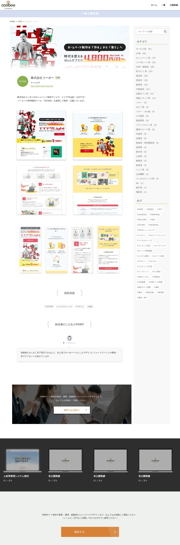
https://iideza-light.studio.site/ (42, 86)
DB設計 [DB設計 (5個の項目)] (151, 209)
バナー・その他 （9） (146, 111)
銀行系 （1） (142, 187)
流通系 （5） (142, 138)
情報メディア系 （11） (146, 98)
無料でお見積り (72, 410)
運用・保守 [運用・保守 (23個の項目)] (142, 298)
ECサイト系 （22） (145, 71)
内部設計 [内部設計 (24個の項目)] (157, 277)
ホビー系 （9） (143, 107)
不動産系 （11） (143, 89)
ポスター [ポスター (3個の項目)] (153, 261)
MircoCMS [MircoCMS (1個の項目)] (142, 220)
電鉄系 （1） (142, 192)
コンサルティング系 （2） (148, 178)
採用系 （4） (142, 147)
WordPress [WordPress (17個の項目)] (154, 225)
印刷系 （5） (142, 134)
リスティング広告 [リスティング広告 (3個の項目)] (145, 266)
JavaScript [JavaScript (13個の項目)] (142, 214)
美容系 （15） (142, 80)
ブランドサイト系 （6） (147, 125)
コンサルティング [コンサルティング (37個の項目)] (145, 240)
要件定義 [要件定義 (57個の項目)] (150, 292)
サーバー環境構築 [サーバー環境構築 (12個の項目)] (145, 251)
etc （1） (140, 183)
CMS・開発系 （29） (146, 67)
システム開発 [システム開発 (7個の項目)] (143, 256)
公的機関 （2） (143, 174)
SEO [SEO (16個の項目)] (153, 220)
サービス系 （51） (144, 49)
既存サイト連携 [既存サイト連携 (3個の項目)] (144, 287)
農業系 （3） (142, 161)
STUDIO (50, 307)
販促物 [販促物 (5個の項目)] (161, 292)
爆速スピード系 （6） (146, 129)
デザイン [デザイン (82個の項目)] (141, 261)
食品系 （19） (142, 76)
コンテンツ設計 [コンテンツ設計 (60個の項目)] (144, 246)
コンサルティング (65, 307)
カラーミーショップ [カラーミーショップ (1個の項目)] (158, 235)
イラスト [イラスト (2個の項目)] (141, 235)
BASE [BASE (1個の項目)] (140, 209)
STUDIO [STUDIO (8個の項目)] (141, 225)
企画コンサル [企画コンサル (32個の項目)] (143, 277)
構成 (90, 307)
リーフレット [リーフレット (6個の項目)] (143, 272)
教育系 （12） (142, 85)
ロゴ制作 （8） (143, 116)
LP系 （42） (141, 53)
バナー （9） (142, 102)
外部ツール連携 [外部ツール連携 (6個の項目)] (156, 282)
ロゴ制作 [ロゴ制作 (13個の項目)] (157, 272)
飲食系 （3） (142, 165)
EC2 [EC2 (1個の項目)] (160, 209)
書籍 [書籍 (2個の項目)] (157, 287)
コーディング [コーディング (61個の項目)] (160, 246)
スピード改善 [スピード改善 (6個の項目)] (159, 256)
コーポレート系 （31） (146, 62)
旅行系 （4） (142, 152)
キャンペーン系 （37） (146, 58)
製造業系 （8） (143, 120)
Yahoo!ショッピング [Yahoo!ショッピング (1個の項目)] (146, 230)
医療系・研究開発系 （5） (148, 143)
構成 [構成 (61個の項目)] (140, 292)
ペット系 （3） (143, 169)
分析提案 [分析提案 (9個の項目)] (141, 282)
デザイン (80, 307)
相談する (79, 531)
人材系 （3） (142, 156)
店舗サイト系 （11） (145, 93)
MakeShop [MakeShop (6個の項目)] (155, 214)
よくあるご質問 (71, 518)
